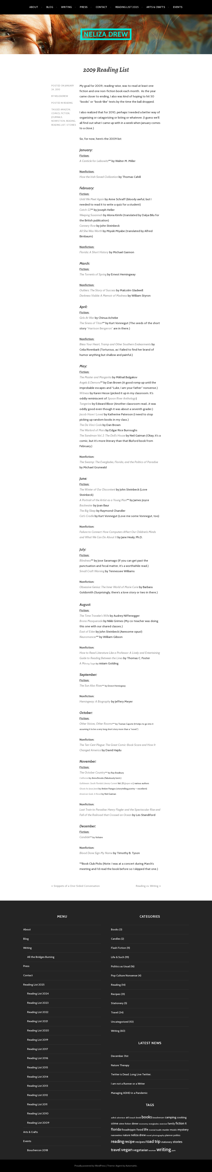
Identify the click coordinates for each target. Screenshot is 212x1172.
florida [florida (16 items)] (116, 1129)
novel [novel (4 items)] (149, 1135)
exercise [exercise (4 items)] (163, 1123)
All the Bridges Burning (40, 957)
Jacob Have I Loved (91, 414)
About (33, 7)
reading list (58, 125)
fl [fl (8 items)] (185, 1123)
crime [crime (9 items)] (114, 1123)
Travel (114, 1012)
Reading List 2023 (38, 1002)
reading (70, 121)
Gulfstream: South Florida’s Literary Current (98, 783)
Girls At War (87, 318)
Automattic (131, 1165)
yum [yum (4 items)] (174, 1150)
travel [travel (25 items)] (115, 1149)
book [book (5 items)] (138, 1117)
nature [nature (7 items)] (126, 1135)
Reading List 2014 (37, 1076)
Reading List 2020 (38, 1030)
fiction (65, 113)
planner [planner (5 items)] (169, 1135)
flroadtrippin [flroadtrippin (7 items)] (129, 1129)
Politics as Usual (120, 966)
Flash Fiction (118, 947)
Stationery (117, 1003)
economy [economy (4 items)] (143, 1123)
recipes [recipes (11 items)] (140, 1142)
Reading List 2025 (127, 7)
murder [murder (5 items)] (165, 1129)
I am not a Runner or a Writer (128, 1083)
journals (56, 117)
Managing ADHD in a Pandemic (129, 1092)
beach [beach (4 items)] (132, 1117)
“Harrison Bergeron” (100, 328)
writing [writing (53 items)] (164, 1149)
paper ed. (129, 783)
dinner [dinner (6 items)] (135, 1123)
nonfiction (58, 121)
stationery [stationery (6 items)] (166, 1142)
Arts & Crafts (156, 7)
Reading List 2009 (38, 1122)
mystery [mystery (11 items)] (183, 1129)
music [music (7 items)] (173, 1129)
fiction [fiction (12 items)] (180, 1123)
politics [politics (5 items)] (176, 1135)
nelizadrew (61, 96)
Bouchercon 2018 (37, 1150)
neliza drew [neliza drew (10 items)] (138, 1135)
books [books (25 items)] (147, 1117)
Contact (101, 7)
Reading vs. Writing (147, 885)
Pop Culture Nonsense (124, 975)
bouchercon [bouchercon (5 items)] (158, 1117)
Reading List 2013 (37, 1085)
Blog (49, 7)
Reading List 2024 (38, 993)
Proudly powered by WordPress (90, 1165)
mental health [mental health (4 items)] (155, 1130)
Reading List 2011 (37, 1104)
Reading (68, 103)
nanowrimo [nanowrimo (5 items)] (116, 1135)
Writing (66, 7)
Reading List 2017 (37, 1049)
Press (83, 7)
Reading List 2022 (37, 1012)
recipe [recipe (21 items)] (130, 1141)
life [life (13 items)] (146, 1129)
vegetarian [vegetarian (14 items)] (140, 1150)
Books (114, 929)
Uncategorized (120, 1021)
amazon (65, 109)
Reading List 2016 (37, 1058)
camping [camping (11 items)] (170, 1117)
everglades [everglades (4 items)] (154, 1123)
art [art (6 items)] (127, 1117)
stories (71, 125)
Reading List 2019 (37, 1039)
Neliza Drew (106, 34)
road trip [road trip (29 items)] (153, 1141)
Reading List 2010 (38, 1113)
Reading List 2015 (37, 1067)
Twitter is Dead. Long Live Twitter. (131, 1074)
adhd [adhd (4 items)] (113, 1117)
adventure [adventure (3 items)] (121, 1118)
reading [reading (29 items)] (117, 1141)
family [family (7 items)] (171, 1123)
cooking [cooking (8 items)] (181, 1117)
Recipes (115, 994)
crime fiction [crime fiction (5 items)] (125, 1123)
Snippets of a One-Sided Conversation (77, 885)
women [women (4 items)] (152, 1150)
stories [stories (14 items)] (177, 1142)
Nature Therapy (120, 1065)
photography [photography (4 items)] (158, 1135)
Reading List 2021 (37, 1021)
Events (178, 7)
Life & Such (117, 957)
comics (55, 113)
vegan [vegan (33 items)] (126, 1149)
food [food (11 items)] (139, 1129)
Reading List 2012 (37, 1095)
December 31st (119, 1056)
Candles (115, 938)
